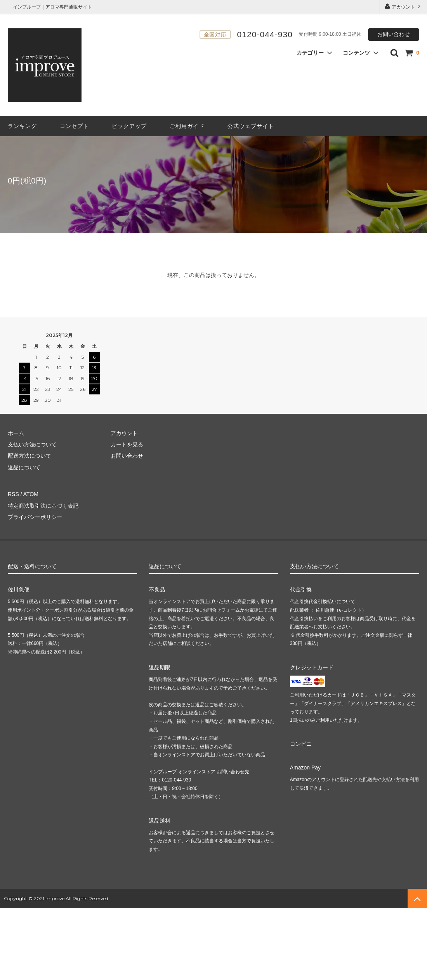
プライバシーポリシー (35, 517)
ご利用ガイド (187, 126)
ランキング (22, 126)
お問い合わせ (393, 34)
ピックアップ (129, 126)
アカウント (403, 6)
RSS (13, 494)
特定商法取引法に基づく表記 (43, 506)
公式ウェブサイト (250, 126)
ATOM (30, 494)
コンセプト (74, 126)
